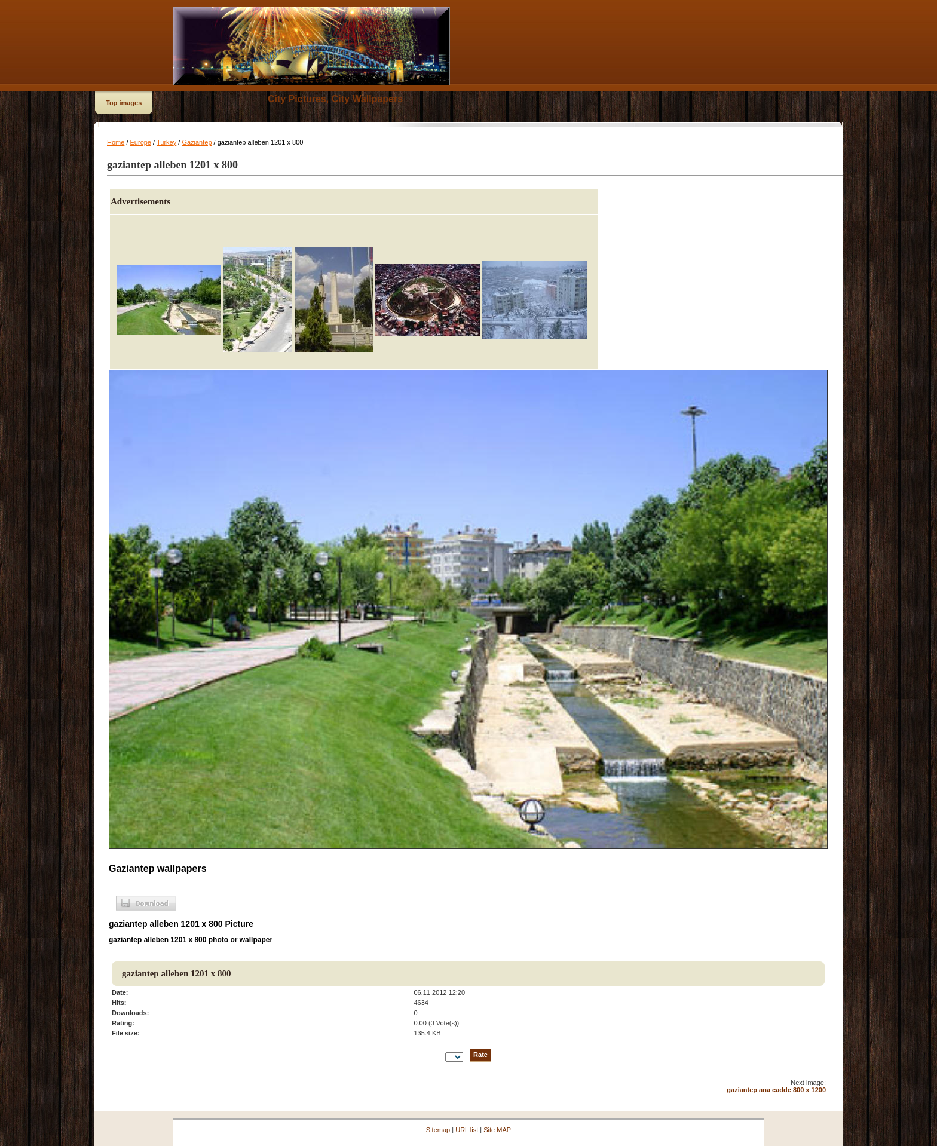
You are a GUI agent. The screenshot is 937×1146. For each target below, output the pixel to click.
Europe (140, 142)
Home (115, 142)
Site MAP (497, 1129)
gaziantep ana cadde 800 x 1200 (776, 1089)
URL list (466, 1129)
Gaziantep (197, 142)
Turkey (166, 142)
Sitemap (438, 1129)
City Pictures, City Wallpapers (335, 99)
